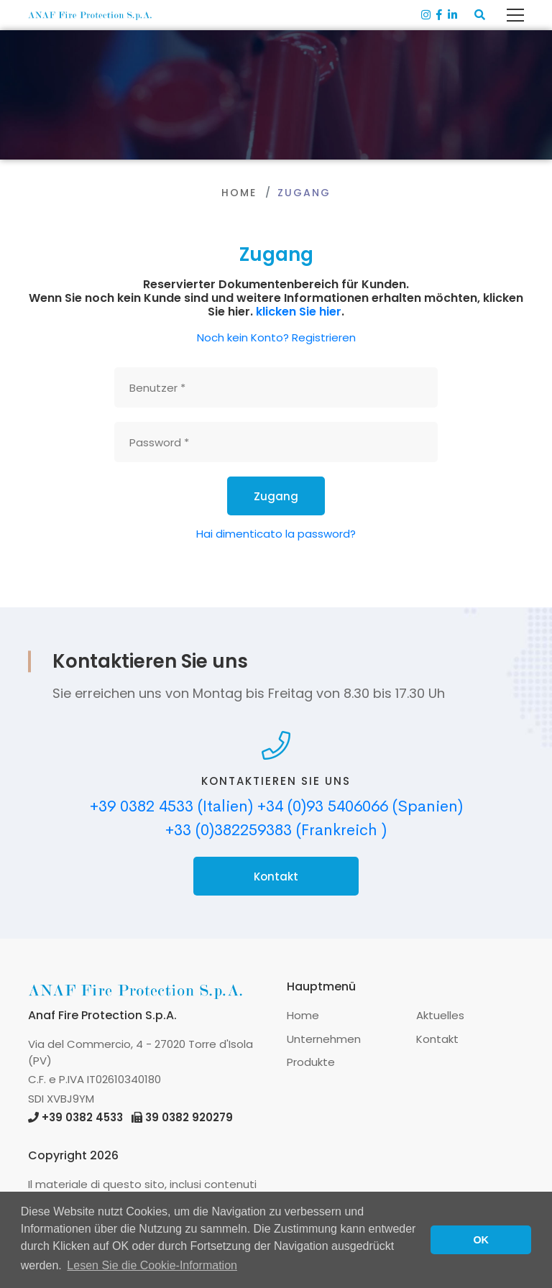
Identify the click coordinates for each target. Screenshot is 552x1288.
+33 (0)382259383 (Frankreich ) (276, 830)
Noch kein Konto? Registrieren (276, 337)
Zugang (276, 496)
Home (239, 192)
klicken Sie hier (298, 311)
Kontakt (276, 876)
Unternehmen (324, 1038)
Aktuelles (440, 1015)
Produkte (311, 1062)
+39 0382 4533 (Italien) (171, 806)
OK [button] (481, 1240)
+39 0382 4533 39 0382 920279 (130, 1117)
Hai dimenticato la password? (276, 533)
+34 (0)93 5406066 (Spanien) (360, 806)
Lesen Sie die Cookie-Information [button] (152, 1265)
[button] (479, 15)
